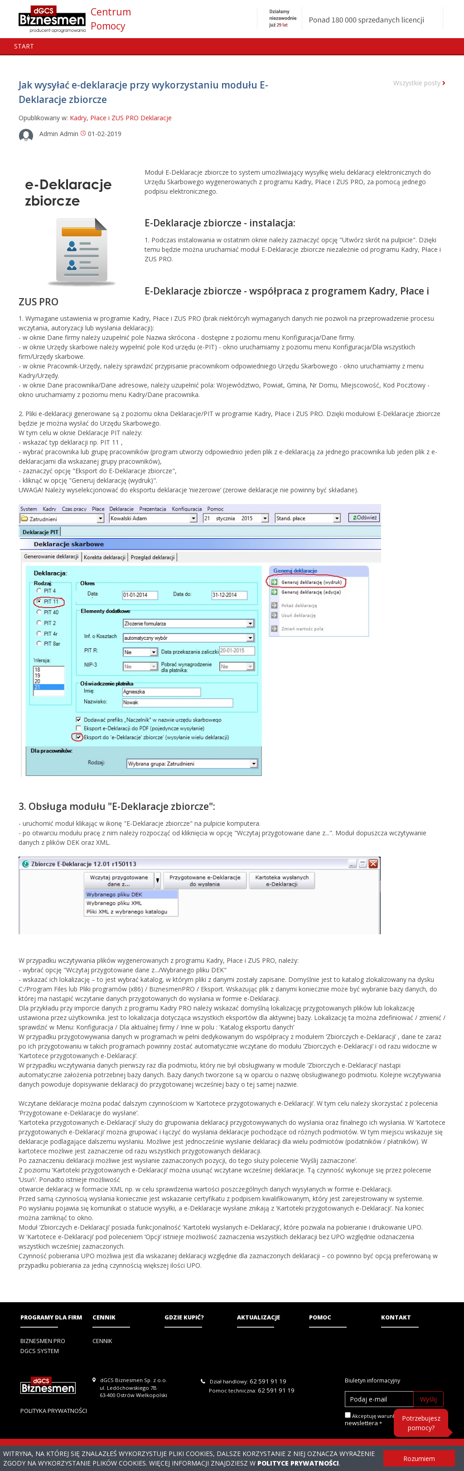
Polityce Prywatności (298, 1463)
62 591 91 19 (268, 1381)
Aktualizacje (258, 1317)
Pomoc (320, 1317)
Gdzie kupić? (184, 1317)
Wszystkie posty (419, 82)
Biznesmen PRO (42, 1341)
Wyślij (428, 1399)
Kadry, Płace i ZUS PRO (104, 117)
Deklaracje (156, 117)
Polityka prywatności (53, 1411)
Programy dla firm (51, 1317)
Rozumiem (419, 1458)
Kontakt (396, 1317)
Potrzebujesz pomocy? (421, 1423)
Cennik (104, 1317)
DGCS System (39, 1351)
